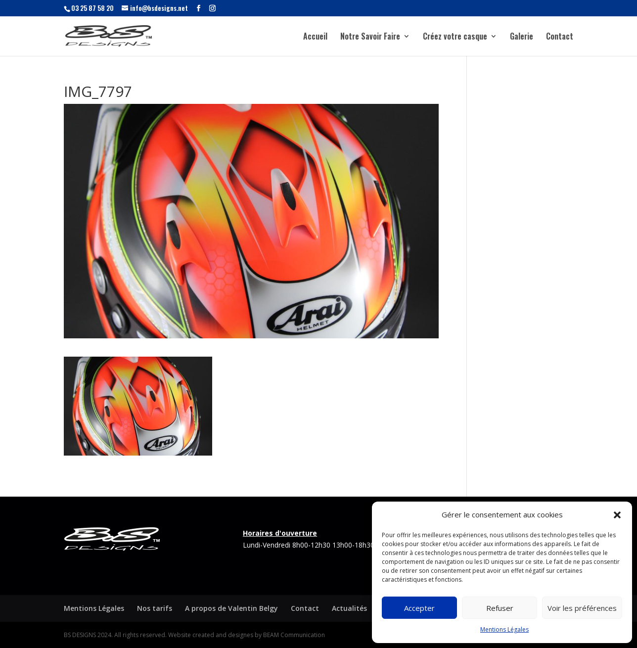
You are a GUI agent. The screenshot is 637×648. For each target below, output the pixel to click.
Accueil (315, 37)
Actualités (349, 608)
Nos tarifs (154, 608)
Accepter (419, 608)
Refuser (499, 608)
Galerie (521, 37)
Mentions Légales (504, 629)
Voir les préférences (582, 608)
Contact (559, 37)
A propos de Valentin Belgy (231, 608)
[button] (617, 515)
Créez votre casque (455, 37)
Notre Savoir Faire (370, 37)
